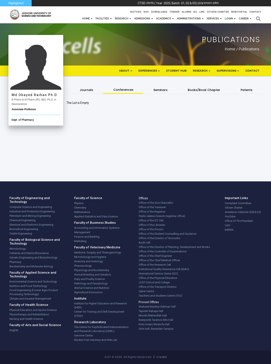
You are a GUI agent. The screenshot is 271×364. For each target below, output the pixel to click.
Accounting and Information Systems (96, 227)
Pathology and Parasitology (90, 283)
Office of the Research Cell (155, 264)
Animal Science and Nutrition (91, 287)
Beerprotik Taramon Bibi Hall (156, 319)
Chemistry (80, 207)
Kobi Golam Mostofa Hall (154, 324)
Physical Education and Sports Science (33, 310)
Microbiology (17, 248)
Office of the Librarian (152, 224)
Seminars (160, 90)
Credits (161, 357)
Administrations (189, 18)
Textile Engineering (20, 233)
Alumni (186, 12)
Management (82, 232)
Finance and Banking (86, 236)
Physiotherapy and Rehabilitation (29, 314)
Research (122, 18)
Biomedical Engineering (23, 229)
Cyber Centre (146, 291)
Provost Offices (149, 302)
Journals (86, 90)
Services (213, 18)
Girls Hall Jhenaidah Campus (156, 328)
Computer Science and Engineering (30, 207)
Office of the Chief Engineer (155, 255)
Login (229, 18)
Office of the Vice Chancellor (156, 202)
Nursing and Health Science (26, 318)
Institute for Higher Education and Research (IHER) (100, 305)
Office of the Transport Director (158, 286)
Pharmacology (83, 265)
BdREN (229, 229)
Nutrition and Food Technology (28, 286)
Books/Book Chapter (204, 90)
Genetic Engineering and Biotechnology (33, 257)
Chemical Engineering (22, 220)
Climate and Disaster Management (30, 298)
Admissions (142, 18)
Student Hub (176, 70)
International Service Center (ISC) (158, 273)
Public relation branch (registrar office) (162, 216)
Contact (255, 12)
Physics (78, 203)
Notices (135, 12)
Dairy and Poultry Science (89, 279)
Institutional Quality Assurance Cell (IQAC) (164, 269)
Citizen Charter (218, 12)
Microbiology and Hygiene (90, 256)
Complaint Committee (238, 203)
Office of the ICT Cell (151, 220)
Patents (246, 90)
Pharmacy (15, 262)
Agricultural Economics (88, 292)
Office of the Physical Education (158, 278)
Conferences (123, 90)
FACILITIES (103, 18)
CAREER (244, 18)
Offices (143, 198)
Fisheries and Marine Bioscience (29, 253)
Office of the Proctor (151, 229)
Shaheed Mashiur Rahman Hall (157, 306)
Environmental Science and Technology (33, 281)
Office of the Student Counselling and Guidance (167, 233)
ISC (195, 12)
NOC (146, 12)
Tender (174, 12)
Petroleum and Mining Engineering (30, 215)
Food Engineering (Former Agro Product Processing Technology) (33, 292)
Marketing (80, 241)
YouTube (230, 216)
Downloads (159, 12)
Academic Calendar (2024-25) (243, 212)
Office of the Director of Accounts (159, 238)
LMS (202, 12)
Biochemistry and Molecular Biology (31, 266)
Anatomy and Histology (88, 261)
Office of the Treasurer (152, 207)
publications (249, 49)
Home (230, 49)
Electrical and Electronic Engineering (31, 224)
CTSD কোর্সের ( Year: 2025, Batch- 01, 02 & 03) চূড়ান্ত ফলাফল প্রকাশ (192, 3)
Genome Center (83, 335)
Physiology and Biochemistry (91, 270)
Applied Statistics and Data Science (96, 216)
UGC (227, 225)
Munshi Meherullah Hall (153, 315)
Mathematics (82, 212)
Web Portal (239, 12)
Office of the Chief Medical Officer (159, 260)
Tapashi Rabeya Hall (151, 311)
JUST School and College (154, 282)
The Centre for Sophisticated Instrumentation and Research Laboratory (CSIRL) (101, 329)
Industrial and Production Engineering (32, 211)
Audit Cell (144, 242)
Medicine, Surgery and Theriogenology (97, 252)
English (13, 330)
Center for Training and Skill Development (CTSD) (99, 313)
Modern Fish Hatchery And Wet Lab (95, 339)
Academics (164, 18)
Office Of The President (239, 220)
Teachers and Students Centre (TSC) (160, 295)
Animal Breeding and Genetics (92, 274)
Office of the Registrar (152, 211)
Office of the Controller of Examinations (162, 251)
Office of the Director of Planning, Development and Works (174, 247)
